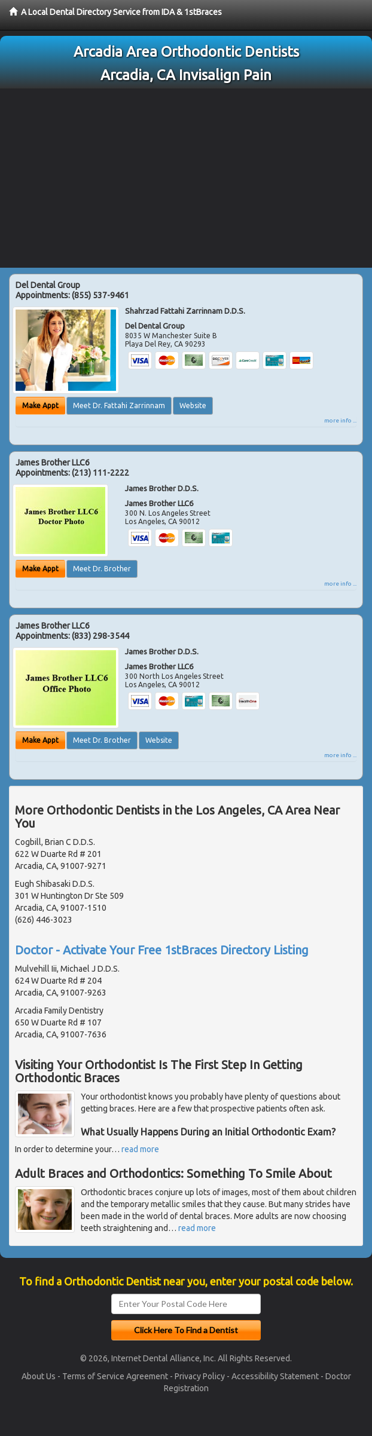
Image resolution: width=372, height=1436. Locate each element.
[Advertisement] (186, 178)
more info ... (340, 420)
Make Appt (40, 405)
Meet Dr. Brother (102, 568)
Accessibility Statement (275, 1376)
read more (140, 1149)
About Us (39, 1376)
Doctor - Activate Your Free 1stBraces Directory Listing (162, 950)
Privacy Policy (200, 1376)
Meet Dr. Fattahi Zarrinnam (119, 405)
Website (192, 405)
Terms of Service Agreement (115, 1376)
